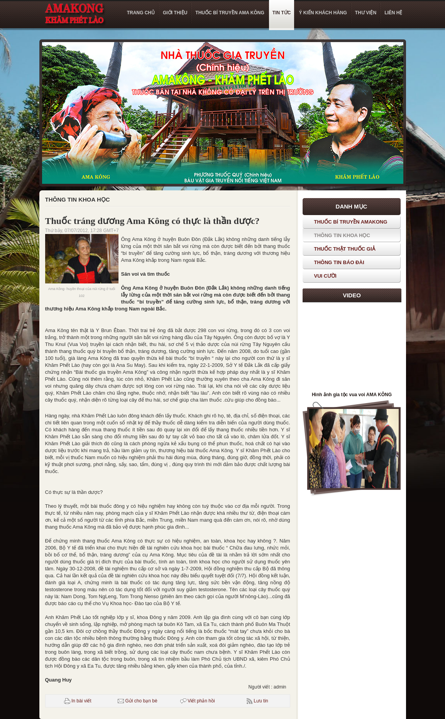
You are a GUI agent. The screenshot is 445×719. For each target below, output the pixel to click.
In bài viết (77, 701)
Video (352, 295)
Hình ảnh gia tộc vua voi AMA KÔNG (352, 394)
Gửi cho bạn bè (137, 701)
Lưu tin (261, 701)
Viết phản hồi (197, 701)
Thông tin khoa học (77, 199)
